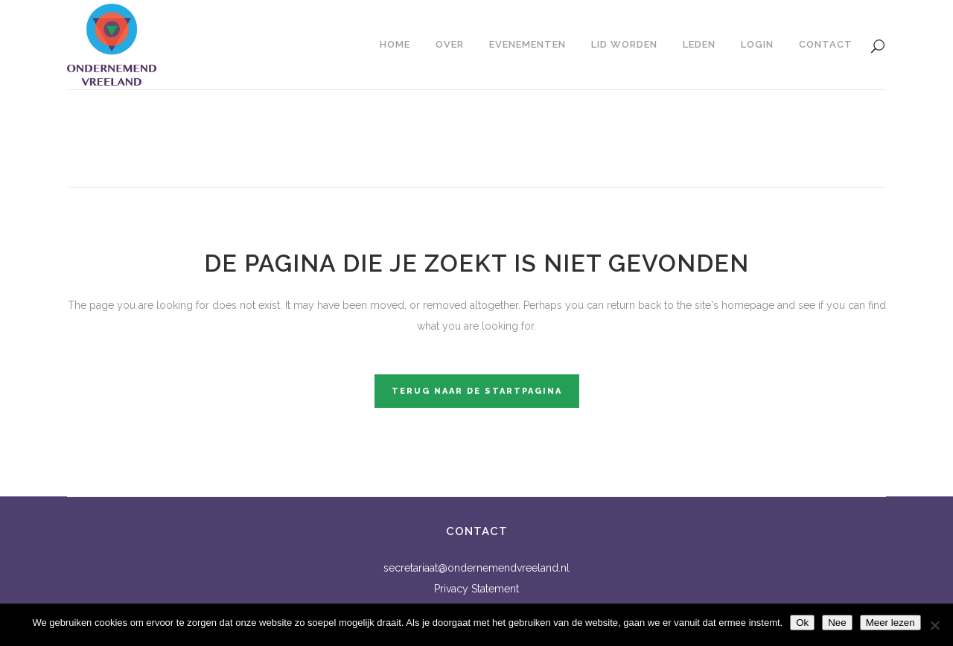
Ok (802, 622)
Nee (837, 622)
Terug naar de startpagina (477, 391)
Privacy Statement (476, 589)
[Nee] (934, 625)
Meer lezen (890, 622)
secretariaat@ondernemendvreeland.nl (476, 568)
